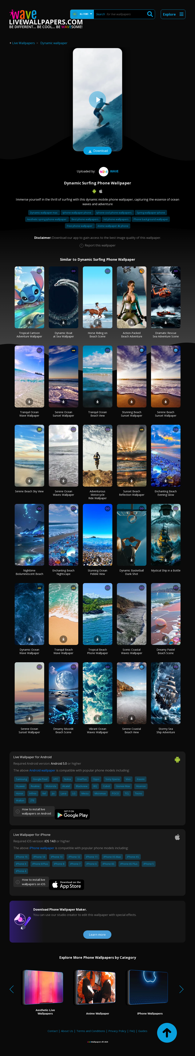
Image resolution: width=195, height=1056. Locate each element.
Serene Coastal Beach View (131, 730)
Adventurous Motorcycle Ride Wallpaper (97, 494)
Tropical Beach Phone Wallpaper (97, 651)
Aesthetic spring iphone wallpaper (47, 219)
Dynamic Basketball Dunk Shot (131, 572)
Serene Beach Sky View (29, 491)
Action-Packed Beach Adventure (131, 334)
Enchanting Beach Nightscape (63, 572)
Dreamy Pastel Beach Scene (166, 651)
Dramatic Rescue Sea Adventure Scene (166, 334)
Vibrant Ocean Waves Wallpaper (97, 730)
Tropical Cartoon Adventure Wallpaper (29, 334)
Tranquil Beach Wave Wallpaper (63, 651)
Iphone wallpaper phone (77, 212)
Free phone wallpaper (80, 226)
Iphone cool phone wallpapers (114, 212)
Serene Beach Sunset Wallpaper (165, 413)
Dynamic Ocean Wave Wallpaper (29, 651)
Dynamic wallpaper (53, 43)
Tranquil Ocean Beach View (97, 413)
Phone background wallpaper (151, 219)
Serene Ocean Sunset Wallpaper (63, 413)
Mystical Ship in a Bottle (166, 570)
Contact (53, 1031)
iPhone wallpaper (41, 848)
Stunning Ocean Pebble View (97, 572)
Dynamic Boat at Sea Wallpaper (63, 334)
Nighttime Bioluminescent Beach (29, 572)
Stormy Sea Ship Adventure (166, 730)
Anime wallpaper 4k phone (113, 226)
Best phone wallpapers (85, 219)
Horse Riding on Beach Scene (97, 334)
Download (97, 151)
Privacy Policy (117, 1031)
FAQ (132, 1031)
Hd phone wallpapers (116, 219)
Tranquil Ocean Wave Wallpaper (29, 413)
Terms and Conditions (90, 1031)
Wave (108, 171)
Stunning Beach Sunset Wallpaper (131, 413)
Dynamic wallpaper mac (44, 212)
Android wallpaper (42, 770)
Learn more (97, 934)
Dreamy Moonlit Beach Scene (63, 730)
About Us (67, 1031)
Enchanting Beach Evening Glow (166, 493)
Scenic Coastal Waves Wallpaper (131, 651)
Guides (142, 1031)
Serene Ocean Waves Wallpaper (63, 493)
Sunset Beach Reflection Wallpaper (131, 493)
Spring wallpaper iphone (151, 212)
